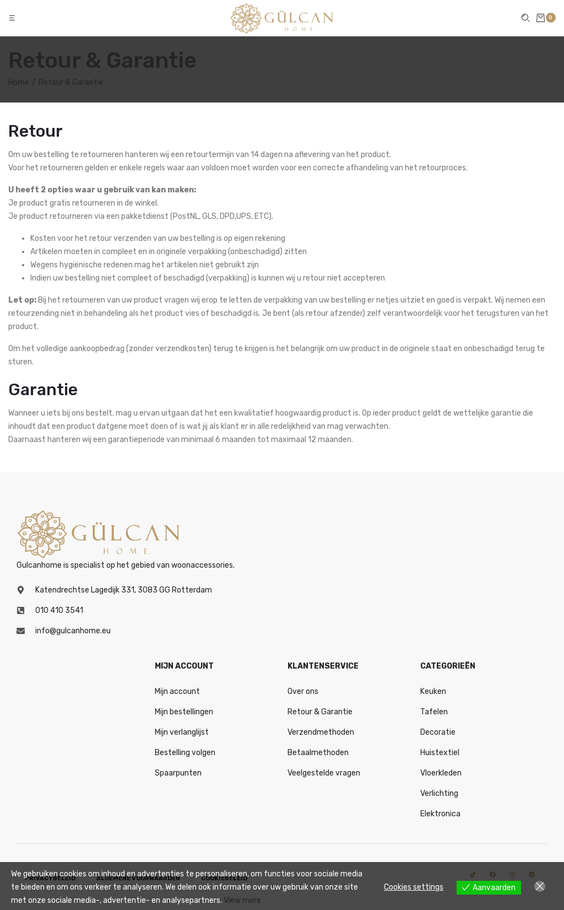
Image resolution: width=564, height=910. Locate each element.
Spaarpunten (178, 773)
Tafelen (434, 712)
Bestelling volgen (185, 752)
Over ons (303, 691)
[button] (13, 18)
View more (242, 900)
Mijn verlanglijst (182, 732)
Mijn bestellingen (184, 712)
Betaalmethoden (318, 752)
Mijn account (177, 691)
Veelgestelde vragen (324, 773)
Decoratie (437, 732)
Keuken (433, 691)
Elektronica (440, 814)
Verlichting (439, 793)
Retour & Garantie (320, 712)
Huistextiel (439, 752)
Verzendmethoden (321, 732)
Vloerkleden (441, 773)
